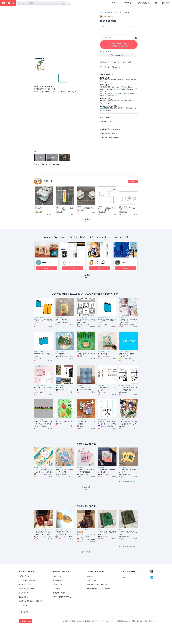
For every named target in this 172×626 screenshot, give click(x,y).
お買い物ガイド (58, 580)
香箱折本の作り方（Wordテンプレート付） (128, 209)
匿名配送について (25, 584)
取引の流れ (106, 117)
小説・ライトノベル (122, 12)
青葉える (124, 262)
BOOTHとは (128, 3)
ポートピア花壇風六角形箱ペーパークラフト (106, 209)
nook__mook (47, 262)
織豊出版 (48, 181)
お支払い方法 (106, 121)
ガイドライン (96, 621)
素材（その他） (123, 206)
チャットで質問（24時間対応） (98, 584)
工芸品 (37, 206)
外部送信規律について (123, 621)
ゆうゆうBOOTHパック (122, 93)
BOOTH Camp (24, 605)
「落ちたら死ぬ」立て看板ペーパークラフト (64, 209)
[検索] (64, 2)
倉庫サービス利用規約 (83, 621)
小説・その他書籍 (106, 12)
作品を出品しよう (144, 3)
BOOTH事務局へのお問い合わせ (98, 588)
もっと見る (86, 277)
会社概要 (65, 621)
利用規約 (72, 621)
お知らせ (90, 576)
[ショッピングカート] (156, 3)
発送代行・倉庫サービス (27, 588)
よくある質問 (92, 580)
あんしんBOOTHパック (107, 93)
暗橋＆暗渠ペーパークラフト (43, 209)
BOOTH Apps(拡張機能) (27, 580)
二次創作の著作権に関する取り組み (31, 601)
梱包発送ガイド (24, 593)
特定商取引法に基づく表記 (109, 129)
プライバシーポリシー (107, 133)
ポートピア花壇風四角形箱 (85, 208)
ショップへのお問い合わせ (109, 137)
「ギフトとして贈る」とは (111, 67)
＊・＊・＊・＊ (75, 262)
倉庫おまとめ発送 (59, 593)
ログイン (115, 3)
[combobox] (41, 3)
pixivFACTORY (104, 108)
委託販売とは (23, 597)
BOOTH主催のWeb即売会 (62, 597)
